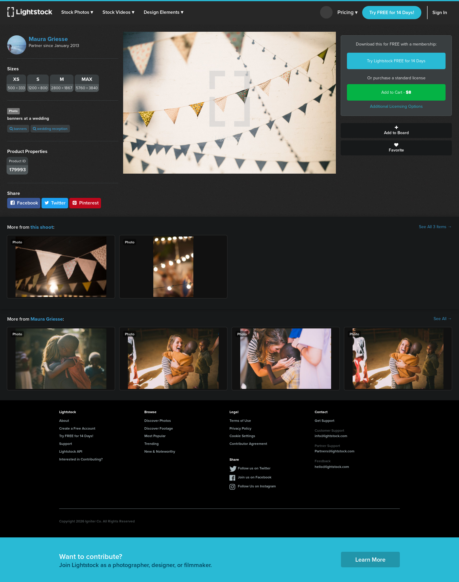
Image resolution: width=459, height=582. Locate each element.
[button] (77, 12)
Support (65, 442)
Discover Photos (157, 419)
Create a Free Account (77, 427)
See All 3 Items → (435, 227)
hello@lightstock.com (332, 466)
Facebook (24, 202)
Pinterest (85, 202)
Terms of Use (240, 419)
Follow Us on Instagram (257, 485)
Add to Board (396, 130)
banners (18, 128)
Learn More (370, 558)
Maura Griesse (48, 38)
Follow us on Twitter (254, 467)
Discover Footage (158, 427)
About (64, 419)
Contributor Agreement (248, 442)
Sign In (439, 12)
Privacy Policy (240, 427)
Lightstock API (70, 450)
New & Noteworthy (159, 450)
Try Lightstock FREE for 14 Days (396, 61)
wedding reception (50, 128)
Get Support (324, 419)
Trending (151, 442)
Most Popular (155, 435)
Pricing (347, 12)
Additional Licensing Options (396, 106)
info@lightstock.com (331, 435)
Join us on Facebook (254, 476)
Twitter (55, 202)
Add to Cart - (396, 92)
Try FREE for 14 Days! (391, 12)
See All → (443, 319)
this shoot (40, 226)
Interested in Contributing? (81, 458)
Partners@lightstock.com (334, 450)
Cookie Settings (242, 435)
